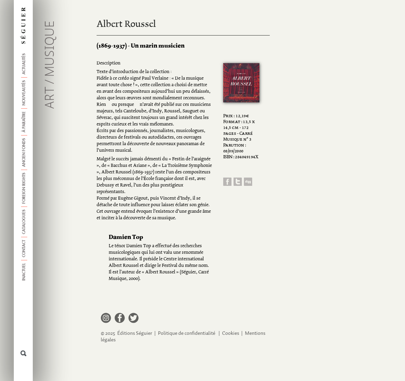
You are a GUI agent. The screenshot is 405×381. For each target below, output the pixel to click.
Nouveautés (24, 93)
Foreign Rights (24, 188)
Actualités (24, 63)
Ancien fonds (24, 152)
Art (50, 98)
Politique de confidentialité (186, 333)
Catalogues (24, 222)
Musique (50, 49)
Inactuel (24, 272)
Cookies (230, 333)
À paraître (24, 121)
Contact (24, 248)
